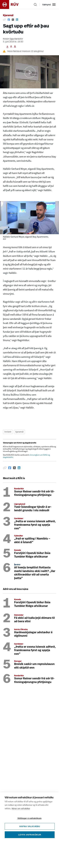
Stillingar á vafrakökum (29, 818)
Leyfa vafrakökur (29, 835)
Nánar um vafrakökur (21, 808)
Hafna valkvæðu (29, 826)
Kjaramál (8, 15)
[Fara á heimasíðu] (12, 4)
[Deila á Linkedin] (17, 19)
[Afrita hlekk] (4, 19)
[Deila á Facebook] (9, 19)
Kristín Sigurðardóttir (13, 39)
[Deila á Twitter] (13, 19)
